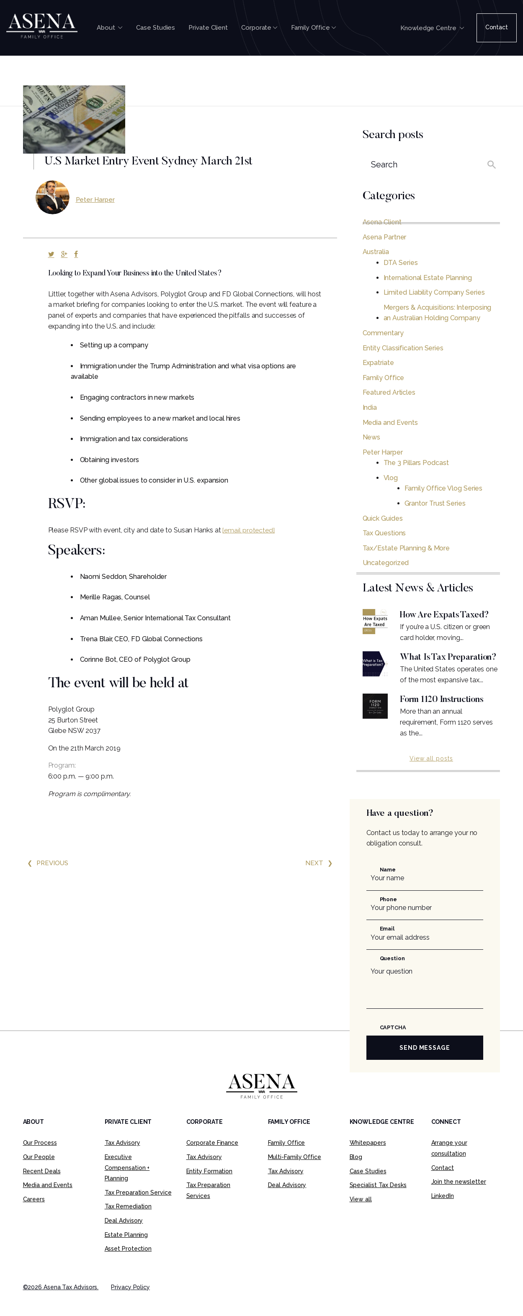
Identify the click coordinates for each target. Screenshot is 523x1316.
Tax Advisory (122, 1155)
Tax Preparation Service (138, 1205)
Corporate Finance (212, 1155)
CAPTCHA (393, 1040)
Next (321, 863)
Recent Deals (42, 1183)
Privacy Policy (130, 1299)
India (370, 407)
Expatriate (378, 363)
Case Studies (155, 27)
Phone (388, 912)
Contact (496, 27)
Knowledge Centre (432, 28)
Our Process (40, 1155)
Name (388, 882)
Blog (356, 1169)
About (110, 27)
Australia (376, 252)
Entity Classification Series (403, 348)
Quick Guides (383, 518)
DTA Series (401, 263)
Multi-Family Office (294, 1169)
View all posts (431, 771)
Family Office (313, 27)
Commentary (383, 333)
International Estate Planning (428, 278)
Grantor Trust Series (435, 503)
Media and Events (390, 423)
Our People (39, 1169)
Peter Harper (96, 199)
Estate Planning (126, 1247)
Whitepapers (368, 1155)
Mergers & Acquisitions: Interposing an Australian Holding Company (438, 312)
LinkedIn (442, 1208)
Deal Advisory (124, 1233)
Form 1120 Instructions (444, 712)
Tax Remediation (128, 1219)
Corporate (259, 27)
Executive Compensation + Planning (127, 1180)
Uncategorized (386, 563)
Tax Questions (384, 533)
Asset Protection (128, 1261)
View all (361, 1211)
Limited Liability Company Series (434, 292)
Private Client (208, 27)
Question (392, 971)
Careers (34, 1211)
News (372, 437)
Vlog (391, 478)
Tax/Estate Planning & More (406, 548)
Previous (46, 863)
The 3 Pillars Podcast (416, 463)
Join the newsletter (458, 1194)
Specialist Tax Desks (378, 1197)
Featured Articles (389, 392)
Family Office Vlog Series (443, 488)
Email (387, 941)
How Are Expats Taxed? (447, 615)
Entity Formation (209, 1183)
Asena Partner (385, 237)
